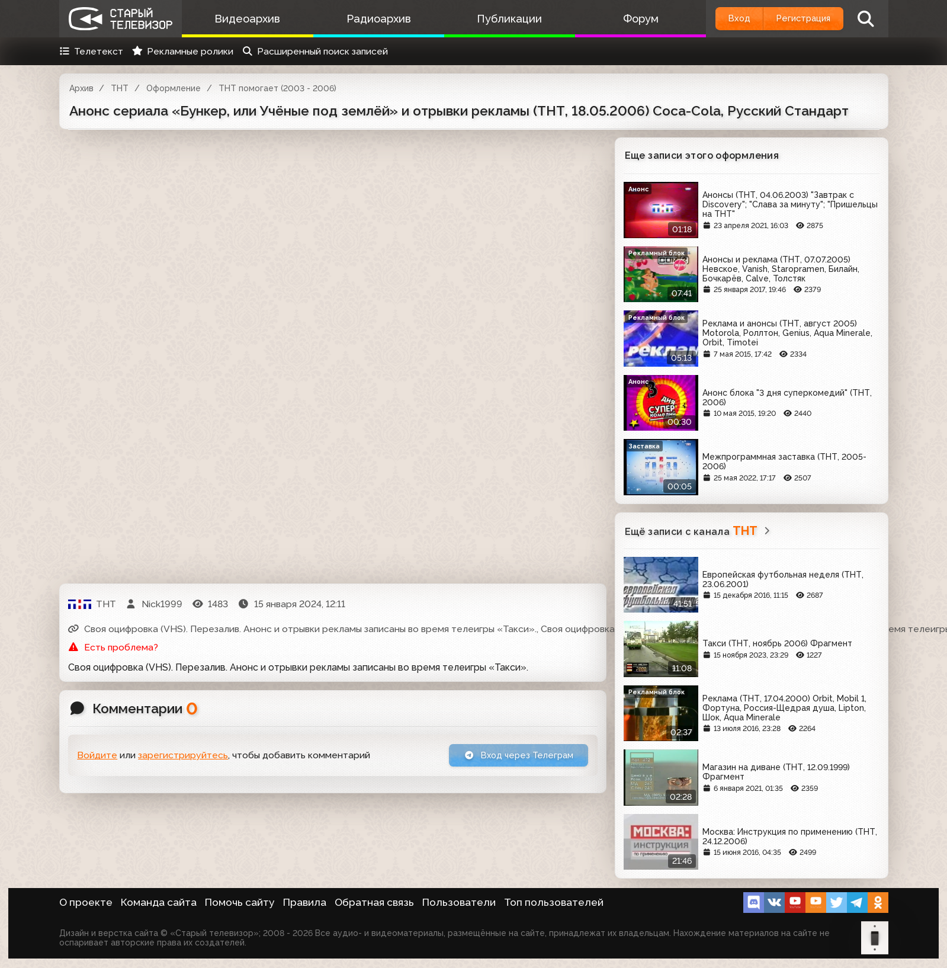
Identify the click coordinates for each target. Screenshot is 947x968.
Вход (723, 18)
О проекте (86, 902)
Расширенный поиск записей (315, 51)
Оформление (173, 88)
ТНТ (120, 88)
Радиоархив (371, 18)
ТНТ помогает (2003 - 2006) (277, 88)
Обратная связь (374, 902)
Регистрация (797, 18)
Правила (304, 902)
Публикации (496, 18)
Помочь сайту (240, 902)
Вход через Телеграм (513, 756)
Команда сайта (159, 902)
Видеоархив (245, 18)
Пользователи (459, 902)
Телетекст (91, 51)
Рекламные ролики (182, 51)
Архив (81, 88)
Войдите (97, 756)
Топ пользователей (553, 902)
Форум (623, 18)
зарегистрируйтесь (183, 756)
